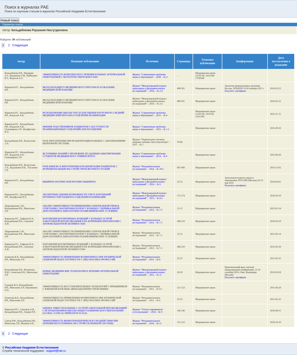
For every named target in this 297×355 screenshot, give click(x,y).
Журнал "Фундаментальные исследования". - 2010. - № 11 (146, 322)
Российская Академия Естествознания (31, 347)
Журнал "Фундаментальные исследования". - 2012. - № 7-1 (147, 208)
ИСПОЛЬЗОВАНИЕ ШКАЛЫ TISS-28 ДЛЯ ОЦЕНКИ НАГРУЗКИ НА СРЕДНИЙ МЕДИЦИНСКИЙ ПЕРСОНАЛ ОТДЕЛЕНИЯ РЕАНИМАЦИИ (83, 114)
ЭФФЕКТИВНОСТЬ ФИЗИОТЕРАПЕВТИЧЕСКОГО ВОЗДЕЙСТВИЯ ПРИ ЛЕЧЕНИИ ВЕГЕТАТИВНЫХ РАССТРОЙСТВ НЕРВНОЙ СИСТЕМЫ (80, 322)
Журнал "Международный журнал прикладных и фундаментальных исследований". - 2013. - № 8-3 (149, 195)
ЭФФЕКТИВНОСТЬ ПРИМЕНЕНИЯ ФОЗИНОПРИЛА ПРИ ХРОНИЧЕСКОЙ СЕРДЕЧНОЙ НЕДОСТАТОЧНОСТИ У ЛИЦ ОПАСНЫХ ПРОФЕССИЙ (82, 258)
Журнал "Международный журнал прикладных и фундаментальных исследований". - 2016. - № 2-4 (149, 88)
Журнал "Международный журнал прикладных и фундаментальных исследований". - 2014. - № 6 (149, 182)
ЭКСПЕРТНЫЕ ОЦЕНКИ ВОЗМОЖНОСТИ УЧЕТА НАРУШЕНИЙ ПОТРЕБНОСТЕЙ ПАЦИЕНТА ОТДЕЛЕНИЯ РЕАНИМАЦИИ (77, 195)
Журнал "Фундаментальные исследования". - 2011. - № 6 (146, 258)
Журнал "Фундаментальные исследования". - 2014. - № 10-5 (148, 167)
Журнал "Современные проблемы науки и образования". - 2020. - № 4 (149, 75)
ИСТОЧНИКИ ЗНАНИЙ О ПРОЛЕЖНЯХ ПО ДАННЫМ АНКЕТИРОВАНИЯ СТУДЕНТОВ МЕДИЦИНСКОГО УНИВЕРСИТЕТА (82, 154)
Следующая (20, 45)
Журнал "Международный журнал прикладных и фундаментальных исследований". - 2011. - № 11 (149, 272)
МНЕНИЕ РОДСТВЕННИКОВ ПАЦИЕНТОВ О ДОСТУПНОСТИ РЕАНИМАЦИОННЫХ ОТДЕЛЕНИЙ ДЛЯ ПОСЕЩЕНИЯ (76, 127)
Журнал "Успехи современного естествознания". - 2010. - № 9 (147, 310)
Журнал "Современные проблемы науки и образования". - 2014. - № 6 (149, 154)
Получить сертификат (235, 91)
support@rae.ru (56, 350)
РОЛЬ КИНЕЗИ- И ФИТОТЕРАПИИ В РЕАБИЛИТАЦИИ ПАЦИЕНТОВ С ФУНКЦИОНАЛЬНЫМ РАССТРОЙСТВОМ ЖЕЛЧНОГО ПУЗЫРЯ (80, 167)
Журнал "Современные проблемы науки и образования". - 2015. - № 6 (149, 114)
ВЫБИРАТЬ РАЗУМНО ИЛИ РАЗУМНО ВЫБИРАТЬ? (69, 181)
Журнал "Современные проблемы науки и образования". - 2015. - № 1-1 (150, 127)
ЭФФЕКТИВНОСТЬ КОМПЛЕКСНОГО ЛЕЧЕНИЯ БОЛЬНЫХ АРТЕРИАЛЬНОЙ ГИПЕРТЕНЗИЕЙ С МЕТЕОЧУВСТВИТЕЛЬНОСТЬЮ (84, 75)
